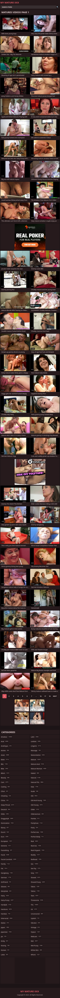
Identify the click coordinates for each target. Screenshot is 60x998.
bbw (5, 768)
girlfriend (6, 882)
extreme (6, 845)
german (6, 877)
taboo (35, 886)
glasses (5, 886)
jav (4, 936)
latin (35, 736)
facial (5, 854)
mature (36, 759)
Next (55, 696)
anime (5, 750)
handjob (6, 904)
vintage (35, 927)
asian (5, 755)
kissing (5, 945)
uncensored (37, 913)
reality (35, 854)
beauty (5, 777)
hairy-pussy (7, 900)
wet (34, 941)
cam (5, 782)
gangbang (7, 872)
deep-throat (7, 804)
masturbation (38, 755)
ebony (5, 827)
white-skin (36, 950)
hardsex (6, 913)
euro (5, 836)
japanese (6, 931)
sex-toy (36, 868)
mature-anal (37, 764)
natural (36, 777)
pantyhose (37, 823)
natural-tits (37, 782)
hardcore (6, 909)
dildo (5, 813)
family (5, 863)
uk (34, 909)
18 (50, 696)
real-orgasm (38, 850)
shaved (36, 877)
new (35, 786)
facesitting (7, 850)
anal (5, 741)
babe (5, 759)
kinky (5, 941)
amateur (7, 736)
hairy (5, 895)
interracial (7, 918)
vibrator (36, 922)
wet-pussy (37, 945)
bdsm (5, 773)
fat (4, 868)
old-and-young (38, 800)
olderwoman (37, 813)
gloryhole (6, 891)
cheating (6, 795)
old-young (37, 804)
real (34, 841)
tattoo (35, 891)
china (5, 800)
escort (5, 832)
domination (7, 823)
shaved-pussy (38, 882)
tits (35, 904)
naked (35, 773)
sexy (35, 872)
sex (35, 863)
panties (35, 818)
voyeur (35, 931)
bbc (4, 764)
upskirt (35, 918)
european (6, 841)
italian (5, 922)
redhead (36, 859)
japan (5, 927)
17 (45, 696)
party (34, 827)
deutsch (6, 809)
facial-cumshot (9, 859)
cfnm (5, 791)
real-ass (36, 845)
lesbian (36, 741)
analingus (6, 745)
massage (36, 750)
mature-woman (39, 768)
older (35, 809)
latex (5, 954)
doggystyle (7, 818)
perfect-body (37, 836)
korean (5, 950)
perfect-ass (37, 832)
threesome (37, 900)
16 (41, 696)
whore (35, 954)
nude (35, 791)
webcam (36, 936)
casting (5, 786)
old (34, 795)
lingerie (36, 745)
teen (35, 895)
